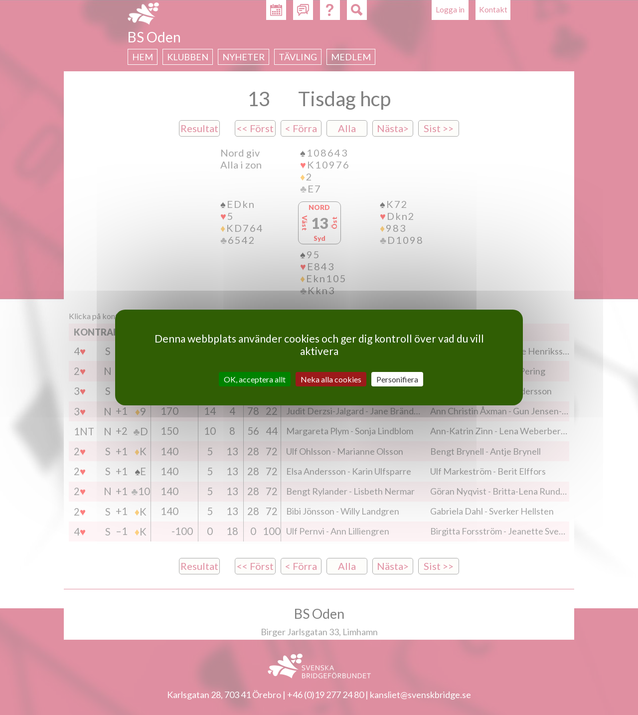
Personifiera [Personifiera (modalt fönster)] (397, 379)
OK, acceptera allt (255, 379)
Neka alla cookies (331, 379)
